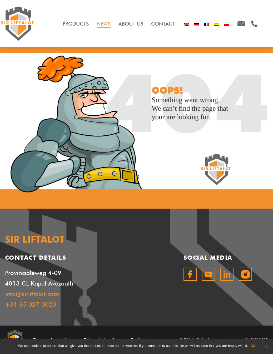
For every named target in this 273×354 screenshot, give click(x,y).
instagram (245, 274)
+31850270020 (254, 23)
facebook (190, 274)
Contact (163, 24)
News (104, 24)
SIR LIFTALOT (17, 24)
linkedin (227, 274)
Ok (253, 346)
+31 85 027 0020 (30, 304)
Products (76, 24)
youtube (208, 274)
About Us (130, 24)
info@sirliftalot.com (241, 24)
